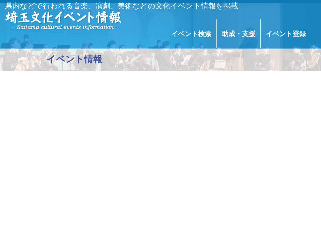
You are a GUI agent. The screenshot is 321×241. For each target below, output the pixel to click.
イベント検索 (191, 33)
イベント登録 (286, 33)
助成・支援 (238, 33)
